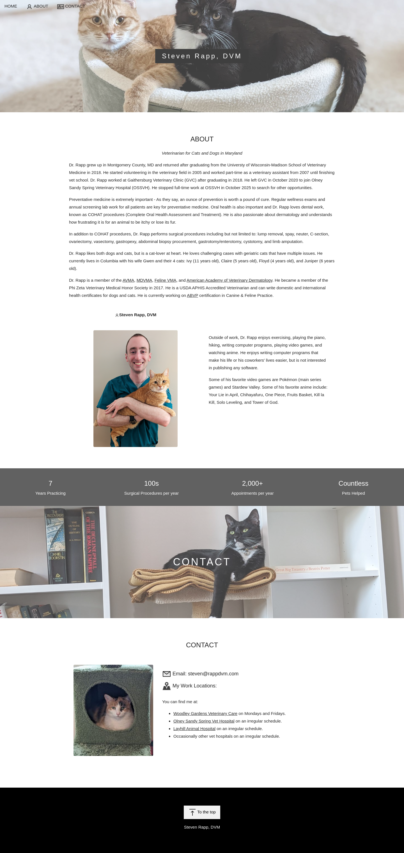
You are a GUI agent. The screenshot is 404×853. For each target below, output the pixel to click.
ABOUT (37, 6)
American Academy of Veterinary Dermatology (229, 280)
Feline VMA (165, 280)
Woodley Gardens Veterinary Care (205, 713)
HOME (10, 6)
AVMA (128, 280)
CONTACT (71, 6)
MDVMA (144, 280)
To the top (202, 812)
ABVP (192, 295)
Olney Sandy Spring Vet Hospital (204, 721)
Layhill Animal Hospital (194, 728)
